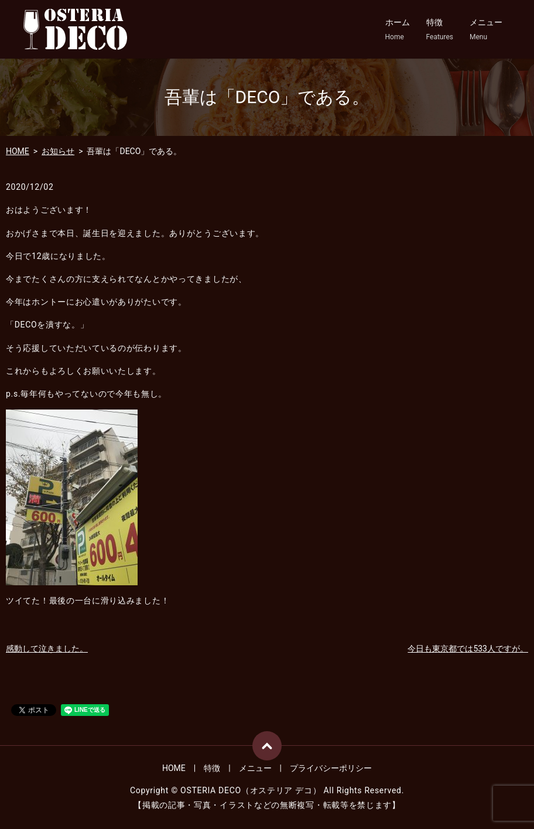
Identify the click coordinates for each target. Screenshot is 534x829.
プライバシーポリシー (331, 768)
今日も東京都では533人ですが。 (468, 648)
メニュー (486, 30)
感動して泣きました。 (47, 648)
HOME (17, 151)
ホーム (397, 30)
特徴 (439, 30)
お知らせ (58, 151)
